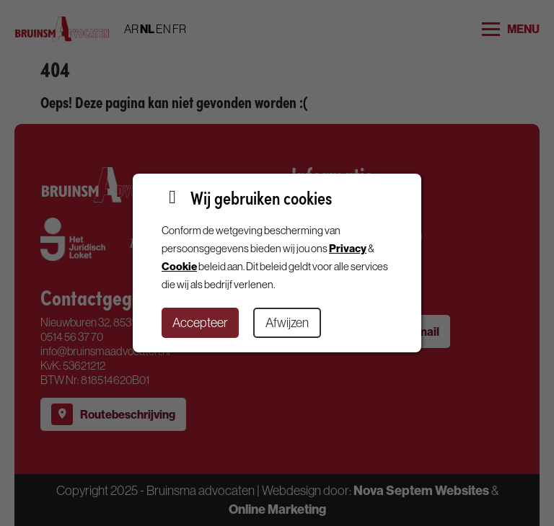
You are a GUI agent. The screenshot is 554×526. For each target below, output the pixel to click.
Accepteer (200, 322)
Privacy (347, 248)
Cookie (179, 266)
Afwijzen (287, 322)
